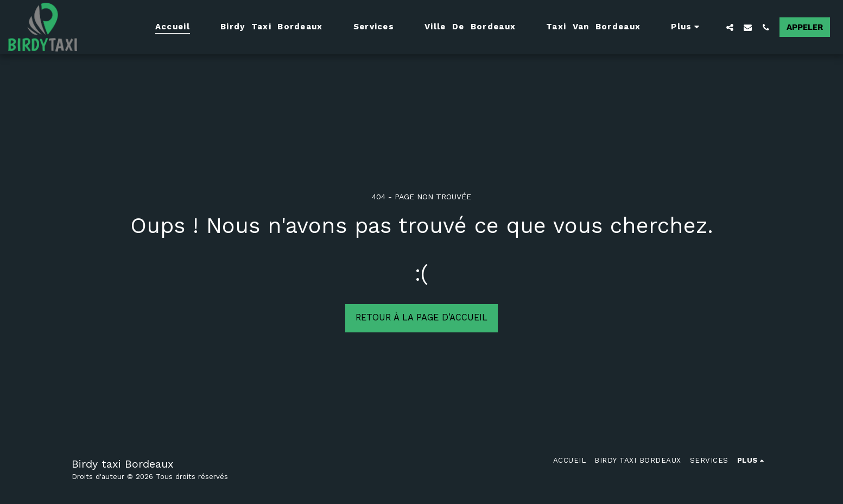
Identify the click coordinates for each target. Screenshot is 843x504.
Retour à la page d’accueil (421, 317)
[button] (729, 27)
